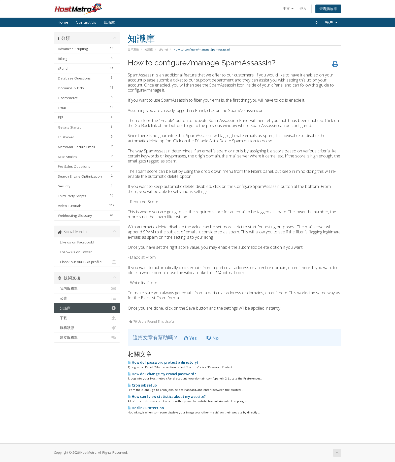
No (213, 338)
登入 (303, 8)
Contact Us (86, 22)
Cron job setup (142, 385)
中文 (288, 8)
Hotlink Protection (146, 408)
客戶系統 (133, 49)
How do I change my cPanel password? (162, 374)
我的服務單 (87, 288)
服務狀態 (87, 328)
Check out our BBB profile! (87, 262)
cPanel (163, 49)
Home (63, 22)
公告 (87, 298)
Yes (190, 338)
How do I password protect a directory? (163, 362)
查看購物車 (328, 8)
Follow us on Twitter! (87, 252)
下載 (87, 318)
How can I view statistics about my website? (167, 396)
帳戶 (331, 22)
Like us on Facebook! (87, 242)
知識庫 (109, 22)
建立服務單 (87, 337)
